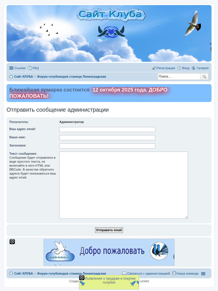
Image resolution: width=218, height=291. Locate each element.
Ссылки (20, 68)
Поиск (204, 76)
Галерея (203, 68)
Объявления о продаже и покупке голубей (108, 280)
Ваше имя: (17, 137)
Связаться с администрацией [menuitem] (148, 273)
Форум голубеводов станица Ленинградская (71, 273)
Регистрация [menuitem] (166, 68)
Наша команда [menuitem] (187, 273)
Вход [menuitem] (185, 68)
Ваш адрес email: (22, 129)
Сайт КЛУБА (23, 273)
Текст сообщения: (23, 153)
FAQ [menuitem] (36, 68)
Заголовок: (17, 145)
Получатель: (19, 122)
